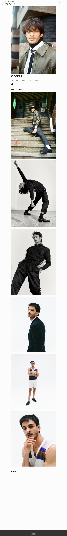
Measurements (33, 80)
